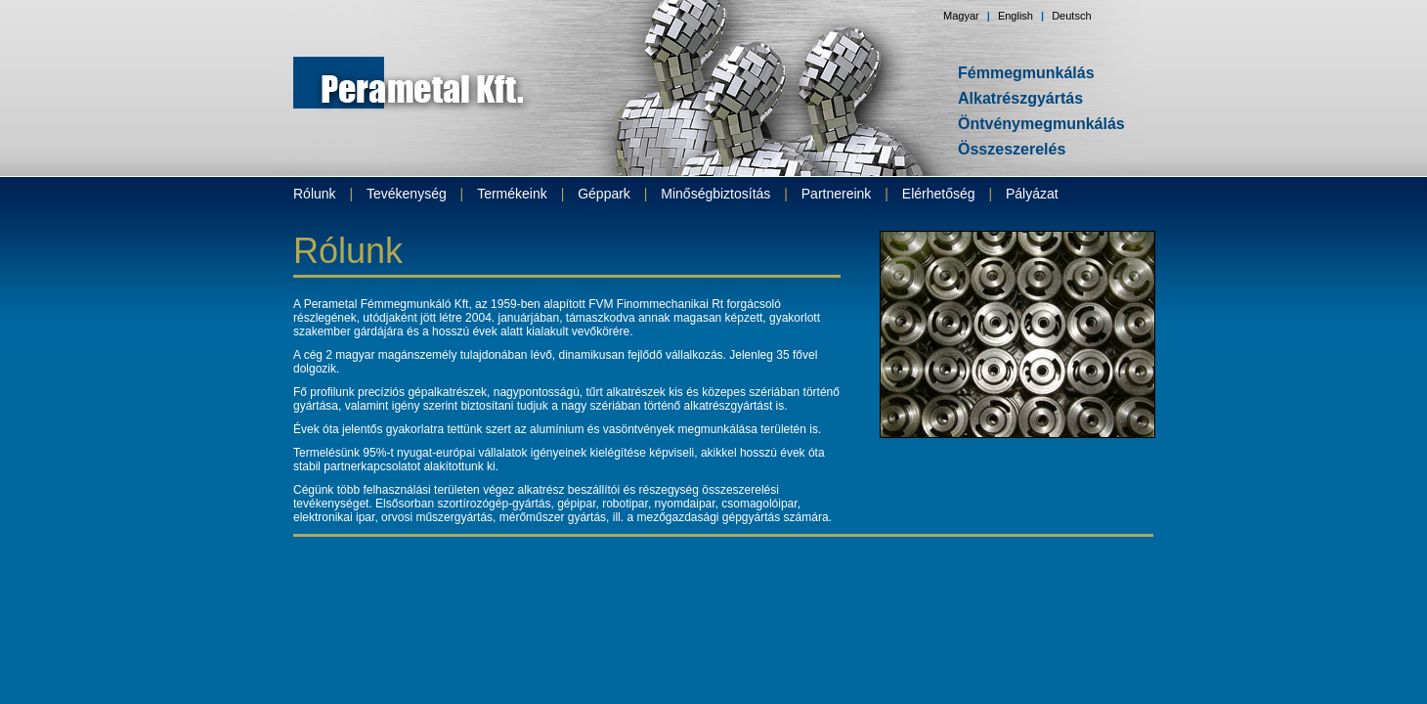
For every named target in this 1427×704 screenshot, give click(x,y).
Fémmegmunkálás (1026, 73)
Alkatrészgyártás (1020, 98)
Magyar (961, 16)
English (1015, 16)
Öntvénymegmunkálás (1041, 123)
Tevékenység (407, 193)
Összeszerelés (1011, 149)
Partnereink (836, 193)
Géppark (604, 193)
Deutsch (1071, 16)
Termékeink (512, 193)
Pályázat (1032, 193)
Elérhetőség (938, 193)
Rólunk (314, 193)
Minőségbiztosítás (715, 193)
